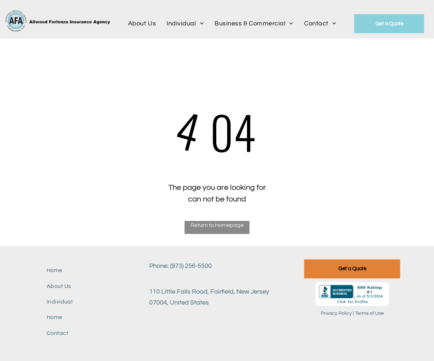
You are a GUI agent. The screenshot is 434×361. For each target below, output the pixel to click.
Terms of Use (369, 313)
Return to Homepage (217, 225)
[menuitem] (142, 23)
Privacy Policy (336, 313)
